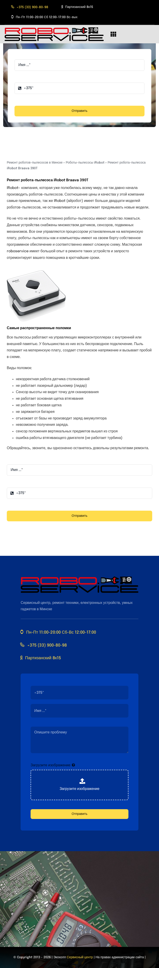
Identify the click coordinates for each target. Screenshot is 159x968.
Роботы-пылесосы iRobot (85, 162)
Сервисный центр (80, 957)
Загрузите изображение (50, 765)
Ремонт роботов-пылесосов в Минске (35, 162)
